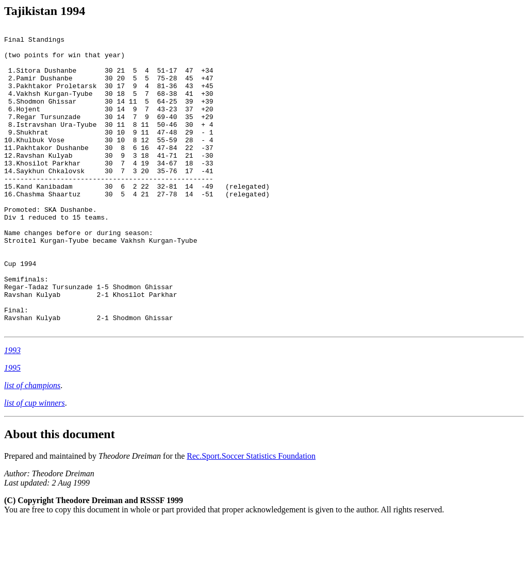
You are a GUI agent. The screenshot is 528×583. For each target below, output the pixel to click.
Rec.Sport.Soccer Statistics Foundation (251, 516)
